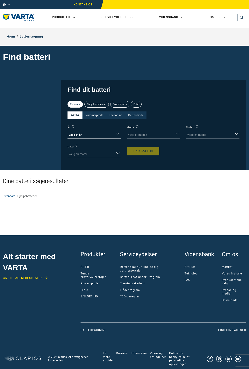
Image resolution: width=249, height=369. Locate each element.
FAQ (187, 280)
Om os (215, 17)
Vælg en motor (78, 154)
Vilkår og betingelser (158, 355)
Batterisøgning (31, 37)
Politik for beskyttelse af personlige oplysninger (179, 358)
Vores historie (232, 274)
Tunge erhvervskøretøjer (93, 275)
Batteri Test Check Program (140, 277)
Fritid (136, 104)
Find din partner (232, 330)
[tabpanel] (154, 141)
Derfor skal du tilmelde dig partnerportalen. (139, 269)
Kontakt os (83, 5)
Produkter (61, 17)
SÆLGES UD (89, 296)
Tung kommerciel (96, 104)
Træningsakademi (133, 283)
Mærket (227, 267)
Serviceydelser (114, 17)
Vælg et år (75, 135)
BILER (85, 267)
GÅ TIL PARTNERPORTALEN (23, 278)
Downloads (230, 300)
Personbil (75, 104)
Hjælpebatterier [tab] (27, 196)
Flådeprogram (130, 290)
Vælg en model (196, 135)
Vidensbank (168, 17)
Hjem (11, 37)
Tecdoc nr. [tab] (115, 115)
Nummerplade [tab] (94, 115)
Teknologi (191, 274)
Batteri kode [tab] (136, 115)
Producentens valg (232, 282)
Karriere (122, 353)
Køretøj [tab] (75, 115)
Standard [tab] (9, 196)
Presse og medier (229, 292)
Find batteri (143, 151)
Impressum (139, 353)
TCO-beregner (129, 296)
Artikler (189, 267)
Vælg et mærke (137, 135)
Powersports (120, 104)
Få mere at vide (108, 357)
